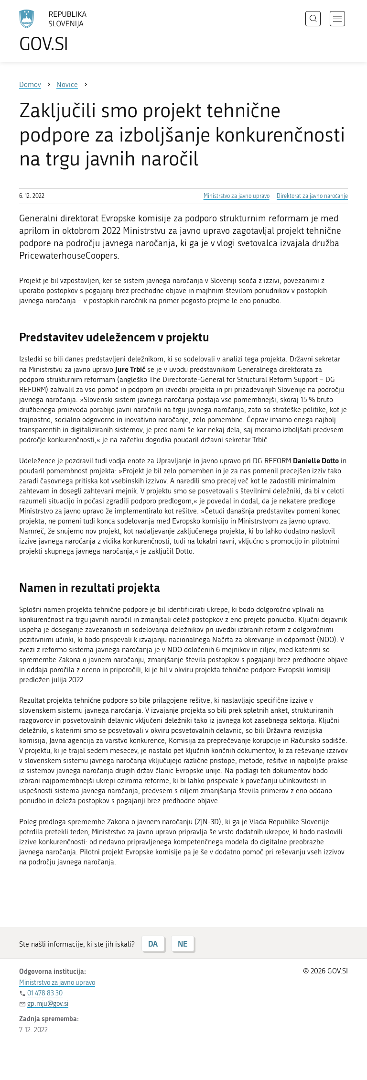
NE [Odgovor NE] (182, 943)
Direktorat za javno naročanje (312, 196)
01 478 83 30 (45, 993)
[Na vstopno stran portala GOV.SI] (67, 31)
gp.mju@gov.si (47, 1004)
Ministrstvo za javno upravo (237, 196)
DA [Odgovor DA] (153, 943)
